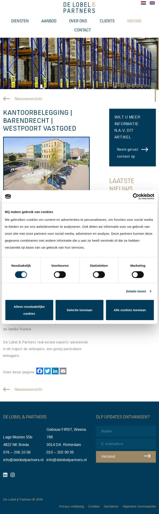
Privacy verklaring (71, 506)
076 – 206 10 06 (17, 452)
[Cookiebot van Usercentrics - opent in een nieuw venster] (135, 196)
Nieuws (134, 21)
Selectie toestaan (79, 310)
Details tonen (136, 291)
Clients (107, 21)
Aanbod (49, 21)
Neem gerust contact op (127, 152)
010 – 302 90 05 (60, 452)
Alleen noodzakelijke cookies (29, 310)
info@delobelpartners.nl (23, 460)
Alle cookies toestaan (130, 310)
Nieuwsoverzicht (28, 99)
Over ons (78, 21)
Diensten (20, 21)
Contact (82, 30)
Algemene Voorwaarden (139, 506)
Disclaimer (111, 506)
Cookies (94, 506)
